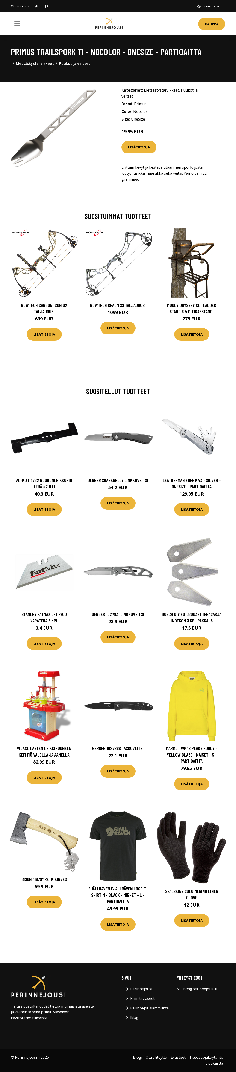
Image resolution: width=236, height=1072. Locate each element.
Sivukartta (214, 1063)
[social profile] (46, 6)
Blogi (134, 1017)
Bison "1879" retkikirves (44, 879)
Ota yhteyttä (156, 1057)
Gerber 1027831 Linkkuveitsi (118, 614)
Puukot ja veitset (74, 63)
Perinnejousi (141, 988)
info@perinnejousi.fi (206, 6)
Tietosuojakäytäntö (206, 1057)
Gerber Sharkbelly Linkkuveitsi (118, 480)
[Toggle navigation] (17, 23)
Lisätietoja (139, 147)
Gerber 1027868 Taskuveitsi (118, 748)
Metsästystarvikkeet (35, 63)
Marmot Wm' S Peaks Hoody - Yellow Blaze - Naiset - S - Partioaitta (191, 754)
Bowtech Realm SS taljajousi (118, 305)
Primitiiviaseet (142, 998)
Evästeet (178, 1057)
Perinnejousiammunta (149, 1008)
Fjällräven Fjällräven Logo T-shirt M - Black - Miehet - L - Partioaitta (118, 895)
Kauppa (211, 24)
